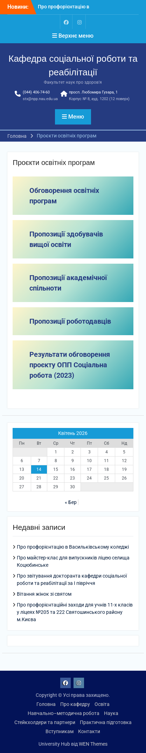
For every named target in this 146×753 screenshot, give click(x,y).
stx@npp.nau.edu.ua (40, 99)
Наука (111, 713)
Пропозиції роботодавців (70, 321)
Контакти (89, 731)
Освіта (102, 704)
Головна (46, 704)
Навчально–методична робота (63, 713)
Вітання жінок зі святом (44, 594)
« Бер (71, 502)
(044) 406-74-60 (36, 92)
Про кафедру (75, 704)
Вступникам (60, 731)
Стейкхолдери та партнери (44, 722)
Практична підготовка (106, 722)
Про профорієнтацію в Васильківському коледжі (73, 547)
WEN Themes (93, 744)
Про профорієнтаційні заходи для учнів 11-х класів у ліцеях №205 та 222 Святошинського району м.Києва (75, 612)
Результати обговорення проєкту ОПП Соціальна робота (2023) (69, 364)
